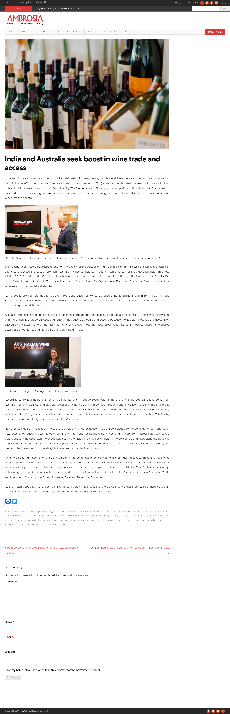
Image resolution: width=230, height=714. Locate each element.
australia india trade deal (79, 511)
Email (9, 637)
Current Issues (27, 31)
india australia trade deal (29, 520)
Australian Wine (101, 511)
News (57, 31)
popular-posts (37, 511)
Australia (61, 511)
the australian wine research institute (121, 520)
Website (10, 651)
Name (9, 622)
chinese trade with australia (150, 511)
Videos (128, 31)
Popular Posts (74, 31)
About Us (10, 2)
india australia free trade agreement (99, 516)
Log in (223, 3)
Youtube (211, 3)
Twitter (206, 3)
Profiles (92, 31)
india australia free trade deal (133, 516)
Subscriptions (25, 2)
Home (10, 31)
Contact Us (41, 2)
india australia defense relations (64, 516)
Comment (11, 581)
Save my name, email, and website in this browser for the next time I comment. (53, 670)
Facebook (202, 3)
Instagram (216, 3)
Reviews (44, 31)
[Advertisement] (201, 61)
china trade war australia (122, 511)
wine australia (149, 520)
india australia (40, 516)
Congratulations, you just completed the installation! (57, 9)
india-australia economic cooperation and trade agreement (72, 520)
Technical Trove (110, 31)
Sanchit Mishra (60, 524)
